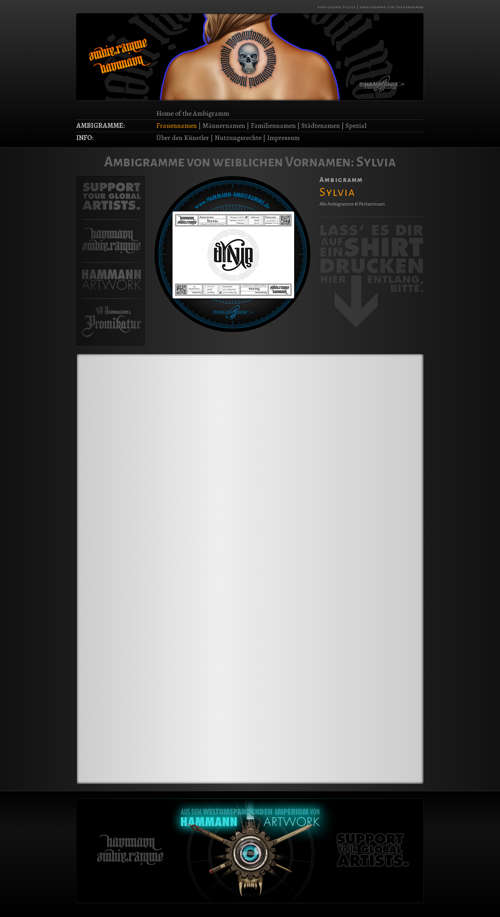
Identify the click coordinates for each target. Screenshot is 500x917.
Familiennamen (273, 125)
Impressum (283, 137)
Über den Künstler (182, 137)
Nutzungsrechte (238, 137)
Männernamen (223, 125)
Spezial (355, 125)
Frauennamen (176, 125)
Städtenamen (320, 125)
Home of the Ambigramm (192, 113)
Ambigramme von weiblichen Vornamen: (229, 162)
